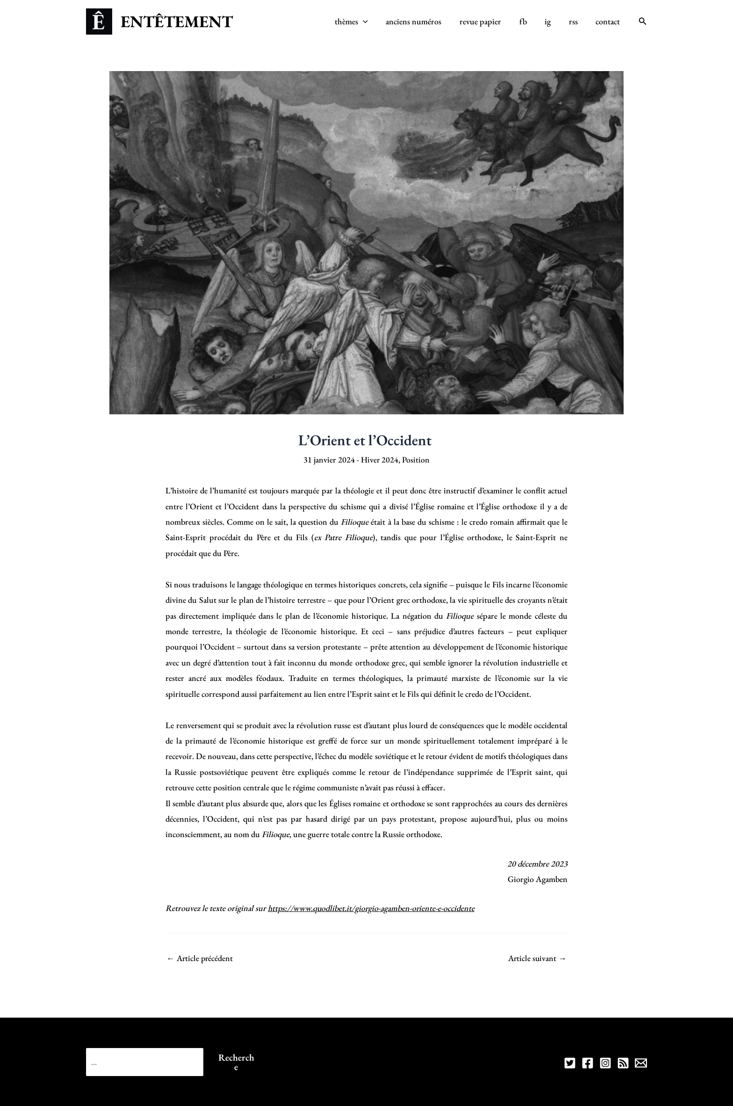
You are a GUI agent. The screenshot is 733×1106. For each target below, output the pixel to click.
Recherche (236, 1061)
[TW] (570, 1063)
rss (575, 21)
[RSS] (623, 1063)
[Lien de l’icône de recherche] (643, 21)
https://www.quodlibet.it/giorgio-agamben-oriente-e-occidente (372, 908)
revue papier (486, 21)
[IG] (605, 1063)
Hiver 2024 (379, 459)
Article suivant (537, 958)
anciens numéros (420, 21)
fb (527, 21)
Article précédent (200, 958)
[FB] (588, 1063)
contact (608, 21)
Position (416, 459)
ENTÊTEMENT (177, 21)
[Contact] (641, 1063)
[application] (371, 21)
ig (551, 21)
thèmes (359, 21)
